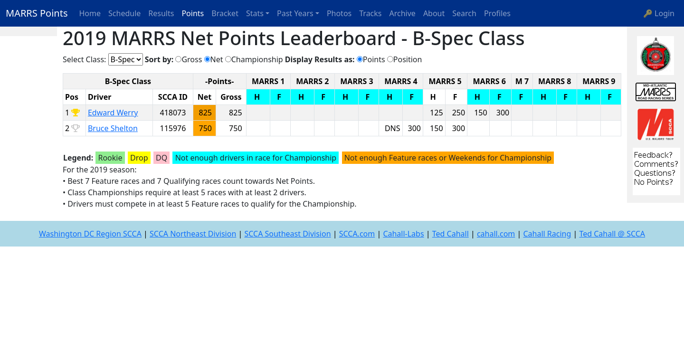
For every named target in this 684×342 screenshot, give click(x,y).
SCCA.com (357, 233)
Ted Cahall (450, 233)
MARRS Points (37, 13)
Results (161, 13)
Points (192, 13)
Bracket (224, 13)
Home (90, 13)
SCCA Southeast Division (287, 233)
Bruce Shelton (113, 128)
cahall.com (496, 233)
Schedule (124, 13)
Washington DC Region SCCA (90, 233)
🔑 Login (658, 13)
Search (464, 13)
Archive (403, 13)
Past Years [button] (295, 13)
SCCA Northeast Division (193, 233)
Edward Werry (113, 112)
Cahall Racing (547, 233)
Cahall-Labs (403, 233)
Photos (339, 13)
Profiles (497, 13)
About (434, 13)
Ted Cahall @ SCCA (612, 233)
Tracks (370, 13)
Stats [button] (255, 13)
